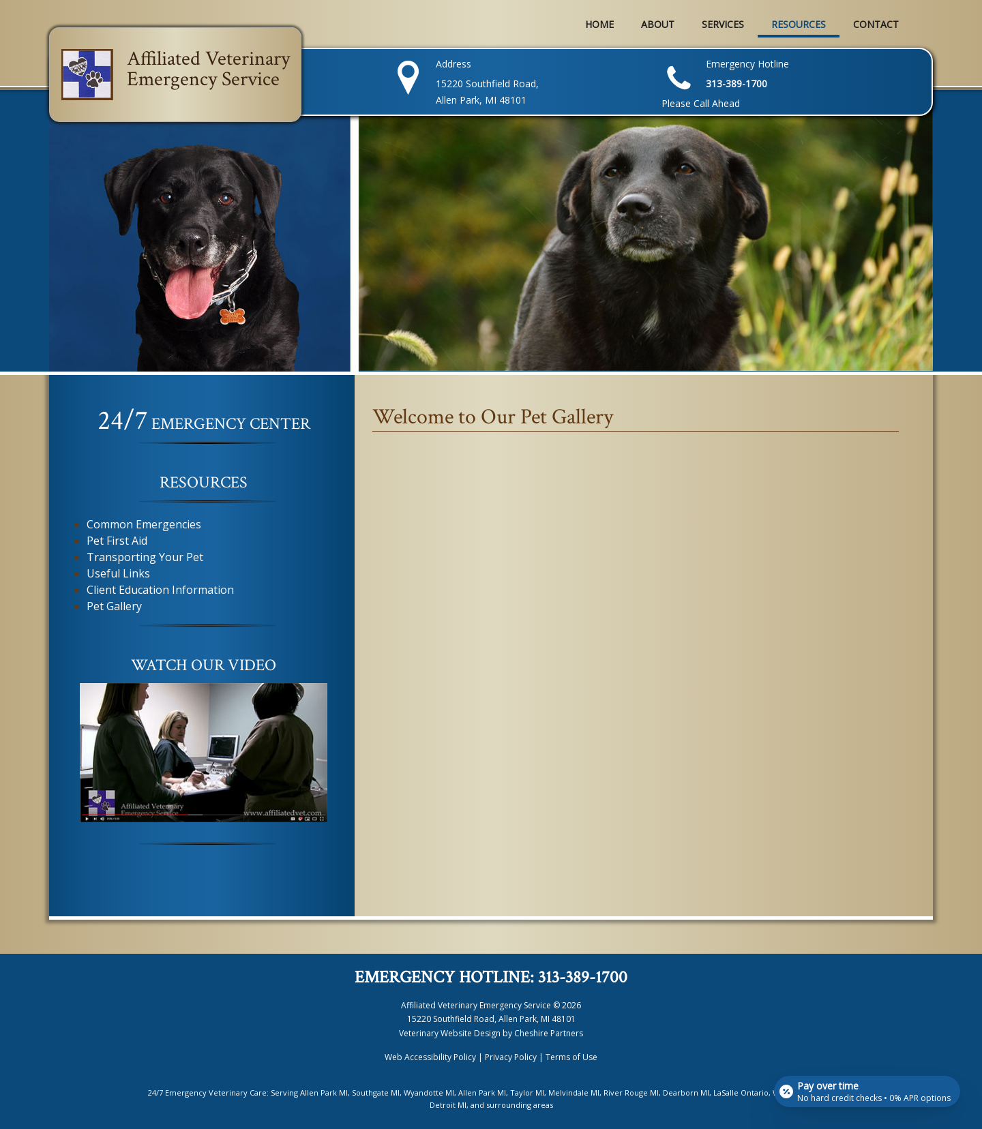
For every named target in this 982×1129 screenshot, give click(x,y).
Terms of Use (571, 1057)
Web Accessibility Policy (430, 1057)
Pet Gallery (114, 606)
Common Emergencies (144, 524)
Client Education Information (160, 589)
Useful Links (118, 573)
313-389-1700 (582, 977)
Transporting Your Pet (145, 557)
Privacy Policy (511, 1057)
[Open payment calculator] (865, 1089)
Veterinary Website (435, 1033)
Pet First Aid (117, 540)
